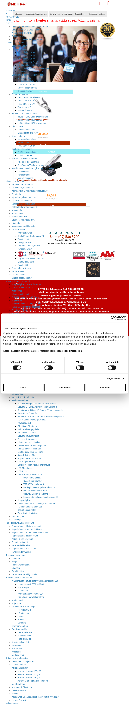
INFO (8, 20)
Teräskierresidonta (20, 94)
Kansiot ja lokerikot (20, 642)
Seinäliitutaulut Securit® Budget (26, 297)
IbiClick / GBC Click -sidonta (24, 113)
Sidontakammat (25, 142)
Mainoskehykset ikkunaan (29, 449)
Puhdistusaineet (25, 635)
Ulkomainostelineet (20, 294)
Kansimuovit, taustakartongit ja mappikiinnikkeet (33, 168)
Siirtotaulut (16, 194)
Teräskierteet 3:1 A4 (27, 100)
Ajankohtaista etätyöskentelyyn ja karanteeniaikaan (35, 581)
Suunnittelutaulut (19, 216)
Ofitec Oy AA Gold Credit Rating (26, 30)
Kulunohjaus (23, 590)
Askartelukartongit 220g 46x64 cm (33, 681)
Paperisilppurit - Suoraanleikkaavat (27, 529)
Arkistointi (16, 652)
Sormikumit (17, 648)
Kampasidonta (18, 136)
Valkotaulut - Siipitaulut (22, 200)
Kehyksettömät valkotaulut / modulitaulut (30, 191)
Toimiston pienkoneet (15, 555)
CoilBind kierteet (25, 155)
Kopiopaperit (17, 600)
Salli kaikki (105, 387)
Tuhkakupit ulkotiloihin (27, 513)
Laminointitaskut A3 (26, 55)
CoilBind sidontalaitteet (28, 152)
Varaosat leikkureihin (21, 545)
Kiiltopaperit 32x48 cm (22, 687)
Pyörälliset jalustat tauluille (24, 197)
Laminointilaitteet (19, 46)
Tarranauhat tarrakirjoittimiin (24, 574)
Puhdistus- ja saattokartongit (30, 71)
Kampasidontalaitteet (27, 139)
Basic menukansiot (32, 478)
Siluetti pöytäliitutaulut (27, 426)
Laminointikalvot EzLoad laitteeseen (34, 68)
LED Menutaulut (25, 468)
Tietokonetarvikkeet (20, 629)
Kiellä (23, 387)
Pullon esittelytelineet (27, 439)
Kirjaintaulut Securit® (27, 413)
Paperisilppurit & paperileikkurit (20, 523)
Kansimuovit (23, 171)
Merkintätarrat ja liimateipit (23, 606)
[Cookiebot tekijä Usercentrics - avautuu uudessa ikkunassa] (113, 318)
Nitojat (14, 561)
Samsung (22, 623)
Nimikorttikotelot (25, 78)
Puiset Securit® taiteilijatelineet (26, 307)
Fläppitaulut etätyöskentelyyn (31, 597)
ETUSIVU (10, 10)
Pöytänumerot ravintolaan (29, 458)
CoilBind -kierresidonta (22, 149)
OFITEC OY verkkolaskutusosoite (27, 39)
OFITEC (9, 23)
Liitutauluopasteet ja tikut (29, 442)
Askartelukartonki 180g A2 (29, 677)
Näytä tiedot (113, 378)
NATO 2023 (11, 13)
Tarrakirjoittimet (18, 571)
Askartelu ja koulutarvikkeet (18, 658)
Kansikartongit (24, 175)
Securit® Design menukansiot (36, 494)
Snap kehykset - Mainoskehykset (26, 284)
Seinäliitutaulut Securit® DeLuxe (26, 304)
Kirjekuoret (16, 603)
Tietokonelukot (24, 639)
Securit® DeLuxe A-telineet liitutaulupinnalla (37, 407)
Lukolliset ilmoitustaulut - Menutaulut (34, 465)
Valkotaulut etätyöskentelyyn (30, 594)
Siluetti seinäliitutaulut (21, 310)
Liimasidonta (17, 126)
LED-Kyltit (22, 471)
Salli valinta (65, 387)
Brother (21, 619)
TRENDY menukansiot (33, 484)
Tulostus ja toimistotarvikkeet (19, 577)
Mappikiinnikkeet (25, 178)
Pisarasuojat (17, 213)
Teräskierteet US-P (26, 146)
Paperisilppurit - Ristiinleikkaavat (26, 526)
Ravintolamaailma (20, 400)
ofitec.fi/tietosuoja (72, 350)
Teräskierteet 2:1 (25, 107)
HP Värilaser (23, 613)
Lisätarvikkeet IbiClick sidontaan (32, 123)
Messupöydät (18, 516)
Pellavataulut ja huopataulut (24, 207)
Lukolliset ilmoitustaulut (22, 287)
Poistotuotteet (12, 703)
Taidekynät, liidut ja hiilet (23, 661)
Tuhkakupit (17, 519)
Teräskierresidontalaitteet (29, 97)
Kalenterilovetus (25, 110)
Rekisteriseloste (19, 36)
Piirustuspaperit (19, 664)
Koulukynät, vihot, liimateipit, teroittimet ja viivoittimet (35, 697)
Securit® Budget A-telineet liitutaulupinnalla (37, 403)
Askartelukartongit (20, 668)
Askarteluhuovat (19, 690)
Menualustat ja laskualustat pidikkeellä (40, 497)
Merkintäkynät (18, 655)
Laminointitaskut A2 (26, 52)
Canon (21, 616)
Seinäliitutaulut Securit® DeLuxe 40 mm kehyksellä (41, 416)
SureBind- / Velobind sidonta (24, 158)
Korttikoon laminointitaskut (29, 65)
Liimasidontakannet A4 (28, 133)
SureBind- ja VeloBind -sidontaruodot (34, 165)
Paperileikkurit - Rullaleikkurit (25, 536)
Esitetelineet (17, 394)
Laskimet (16, 558)
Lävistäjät (16, 568)
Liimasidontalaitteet (26, 129)
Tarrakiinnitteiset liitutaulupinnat (32, 445)
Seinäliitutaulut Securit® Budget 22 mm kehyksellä (40, 410)
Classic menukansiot (32, 481)
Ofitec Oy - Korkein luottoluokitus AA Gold (30, 26)
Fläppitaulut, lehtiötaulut (22, 187)
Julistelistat (17, 291)
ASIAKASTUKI (12, 17)
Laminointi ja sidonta (15, 42)
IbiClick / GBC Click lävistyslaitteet (33, 117)
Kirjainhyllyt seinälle (26, 455)
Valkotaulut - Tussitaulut (22, 184)
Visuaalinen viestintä (15, 181)
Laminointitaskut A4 (26, 59)
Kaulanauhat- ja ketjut (27, 81)
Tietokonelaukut (25, 632)
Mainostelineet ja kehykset (18, 281)
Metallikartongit (18, 684)
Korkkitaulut (17, 210)
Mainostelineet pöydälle (28, 429)
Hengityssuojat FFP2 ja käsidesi (32, 584)
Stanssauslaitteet (25, 91)
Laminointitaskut (19, 49)
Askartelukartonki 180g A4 (29, 674)
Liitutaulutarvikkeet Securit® (30, 452)
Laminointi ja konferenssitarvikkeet (27, 75)
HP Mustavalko (24, 610)
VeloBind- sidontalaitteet (28, 162)
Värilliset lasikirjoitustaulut (23, 204)
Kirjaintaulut (17, 300)
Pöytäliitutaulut (24, 423)
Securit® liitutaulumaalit (28, 436)
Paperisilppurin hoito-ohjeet (24, 548)
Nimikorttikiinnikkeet (27, 84)
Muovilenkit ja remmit (27, 88)
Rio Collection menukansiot (35, 490)
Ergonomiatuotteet (20, 626)
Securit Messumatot (27, 510)
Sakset (15, 693)
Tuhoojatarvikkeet (20, 542)
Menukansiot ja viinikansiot (30, 474)
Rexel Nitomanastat (20, 565)
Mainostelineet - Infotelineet (24, 397)
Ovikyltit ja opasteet (26, 461)
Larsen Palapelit (19, 700)
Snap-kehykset (24, 500)
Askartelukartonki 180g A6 (29, 671)
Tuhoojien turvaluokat (21, 552)
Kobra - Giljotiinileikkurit (22, 539)
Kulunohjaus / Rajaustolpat (30, 507)
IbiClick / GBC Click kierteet (30, 120)
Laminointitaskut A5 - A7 (28, 62)
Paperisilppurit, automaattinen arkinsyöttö (30, 532)
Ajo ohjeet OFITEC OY (22, 33)
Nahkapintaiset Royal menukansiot (39, 487)
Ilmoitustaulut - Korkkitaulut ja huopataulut (36, 503)
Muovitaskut (17, 645)
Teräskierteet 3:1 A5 (27, 104)
